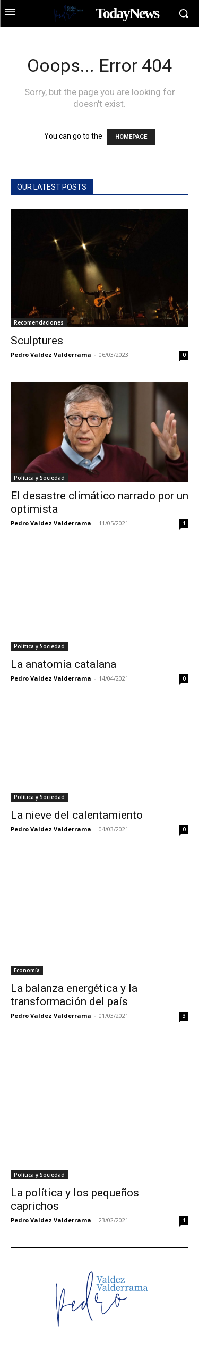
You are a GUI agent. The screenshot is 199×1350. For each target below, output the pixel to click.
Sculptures (37, 340)
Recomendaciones (39, 322)
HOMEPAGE (131, 136)
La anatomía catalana (63, 664)
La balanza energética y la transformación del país (74, 995)
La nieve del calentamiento (77, 815)
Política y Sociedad (39, 477)
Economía (27, 970)
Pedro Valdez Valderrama (51, 355)
